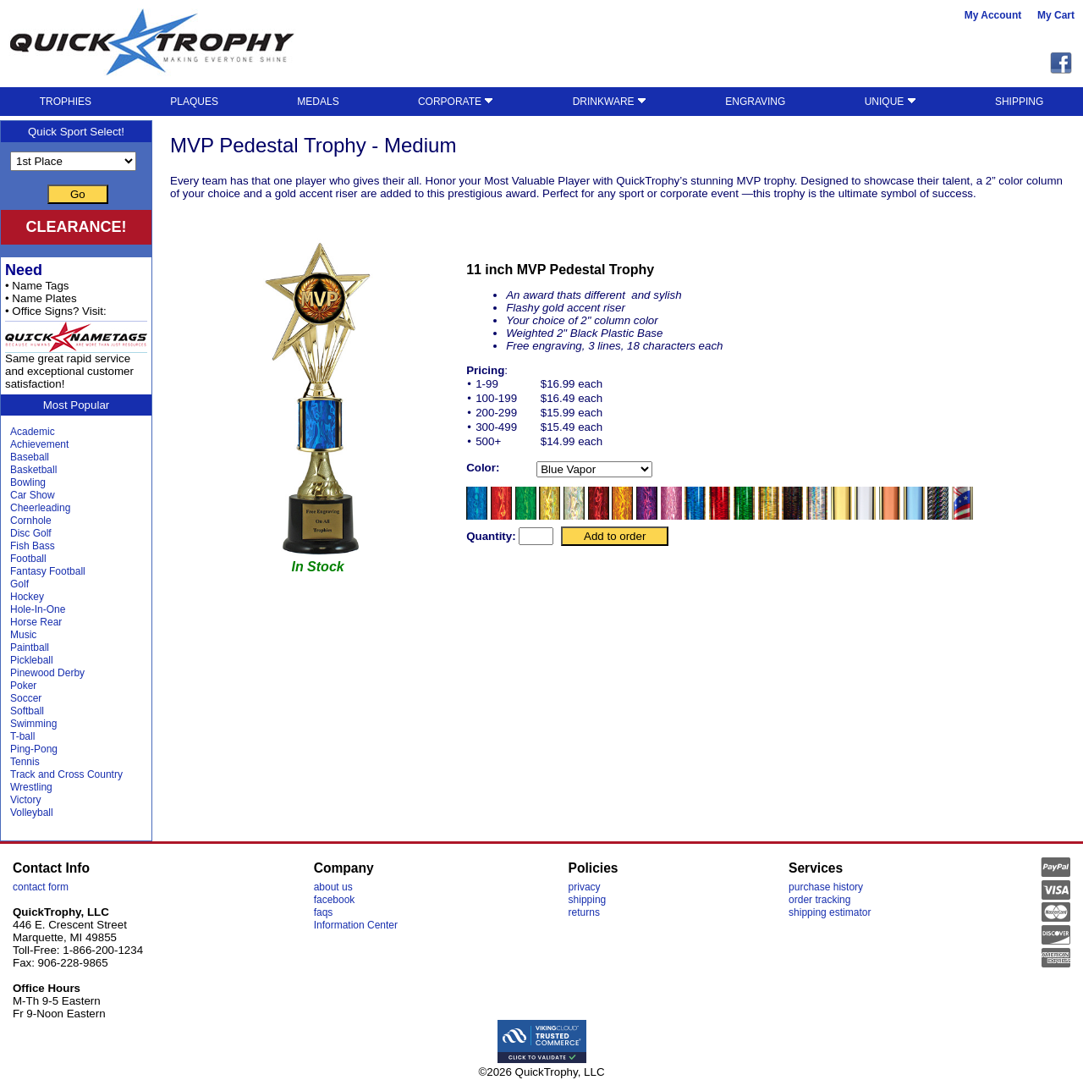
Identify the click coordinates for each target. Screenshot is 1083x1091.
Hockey (27, 597)
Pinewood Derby (47, 673)
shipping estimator (830, 912)
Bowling (28, 482)
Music (23, 635)
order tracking (819, 900)
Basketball (33, 470)
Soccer (25, 698)
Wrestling (31, 787)
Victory (25, 800)
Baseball (29, 457)
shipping (588, 900)
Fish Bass (32, 546)
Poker (23, 686)
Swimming (33, 724)
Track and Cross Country (66, 774)
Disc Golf (31, 533)
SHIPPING (1019, 101)
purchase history (826, 887)
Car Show (32, 495)
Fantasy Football (47, 571)
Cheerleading (40, 508)
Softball (27, 711)
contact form (41, 887)
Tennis (25, 762)
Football (28, 559)
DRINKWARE (609, 101)
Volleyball (31, 812)
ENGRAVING (755, 101)
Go (77, 194)
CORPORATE (455, 101)
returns (584, 912)
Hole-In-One (37, 609)
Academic (32, 432)
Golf (19, 584)
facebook (334, 900)
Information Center (356, 925)
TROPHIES (65, 101)
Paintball (29, 647)
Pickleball (31, 660)
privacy (585, 887)
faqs (323, 912)
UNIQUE (890, 101)
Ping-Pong (34, 749)
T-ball (22, 736)
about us (333, 887)
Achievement (39, 444)
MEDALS (317, 101)
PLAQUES (194, 101)
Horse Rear (36, 622)
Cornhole (31, 520)
